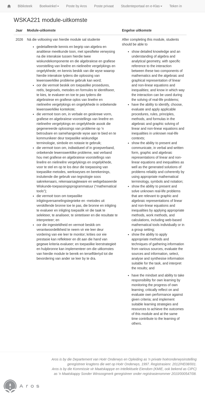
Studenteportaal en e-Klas (141, 6)
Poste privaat (104, 6)
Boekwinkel (49, 6)
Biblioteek (25, 6)
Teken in (175, 6)
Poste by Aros (76, 6)
